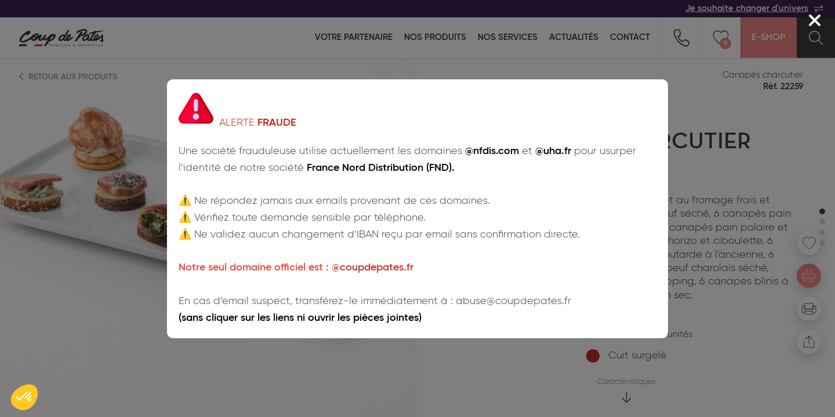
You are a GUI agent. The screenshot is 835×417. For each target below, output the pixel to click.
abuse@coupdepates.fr (513, 301)
